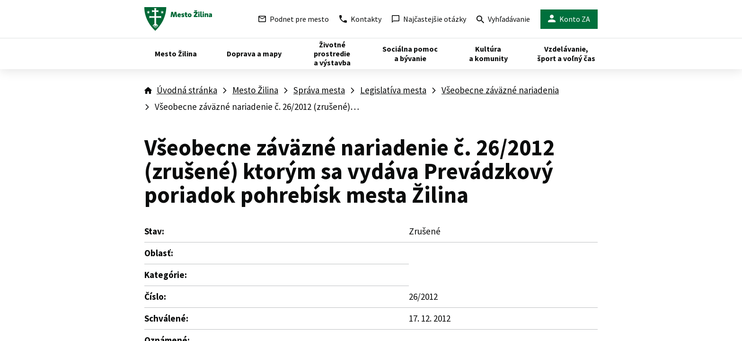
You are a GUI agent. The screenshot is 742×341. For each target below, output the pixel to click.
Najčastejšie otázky (429, 19)
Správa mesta (319, 90)
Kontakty (360, 19)
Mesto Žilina (255, 90)
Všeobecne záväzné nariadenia (500, 90)
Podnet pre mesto (293, 19)
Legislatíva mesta (393, 90)
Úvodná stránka (187, 90)
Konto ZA (569, 19)
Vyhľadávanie (503, 20)
